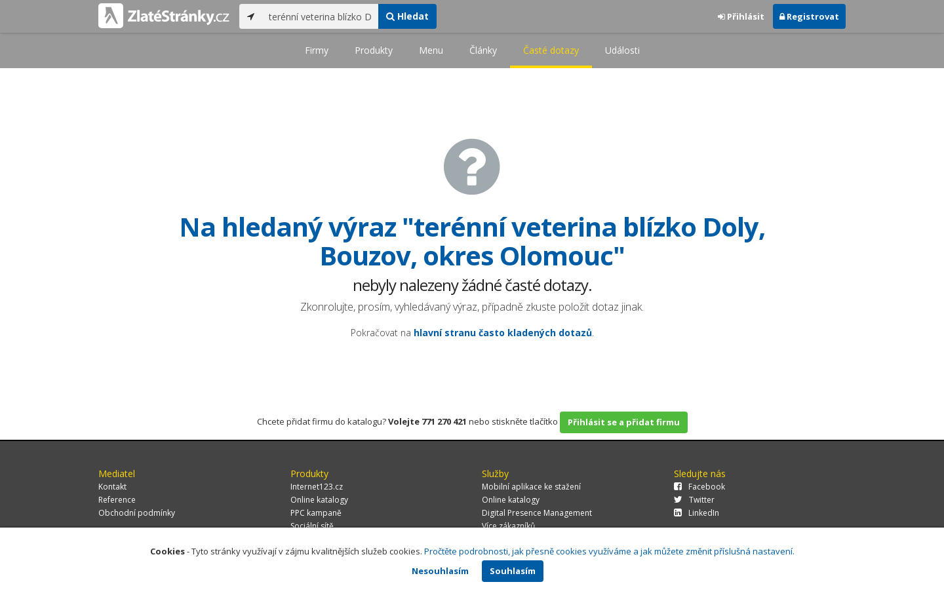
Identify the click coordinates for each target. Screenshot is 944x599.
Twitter (694, 499)
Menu (431, 50)
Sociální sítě (312, 525)
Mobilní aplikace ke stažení (531, 486)
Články (483, 50)
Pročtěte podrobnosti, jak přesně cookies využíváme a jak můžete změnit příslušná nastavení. (609, 551)
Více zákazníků (508, 525)
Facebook (699, 486)
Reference (117, 499)
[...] (320, 16)
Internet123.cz (316, 486)
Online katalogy (319, 499)
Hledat (407, 16)
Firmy (316, 50)
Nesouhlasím (440, 571)
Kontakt (112, 486)
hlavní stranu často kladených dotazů (503, 332)
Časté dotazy (551, 50)
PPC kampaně (316, 512)
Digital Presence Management (537, 512)
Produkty (374, 50)
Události (622, 50)
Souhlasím (513, 571)
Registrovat (809, 16)
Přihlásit (741, 16)
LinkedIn (696, 512)
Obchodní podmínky (136, 512)
